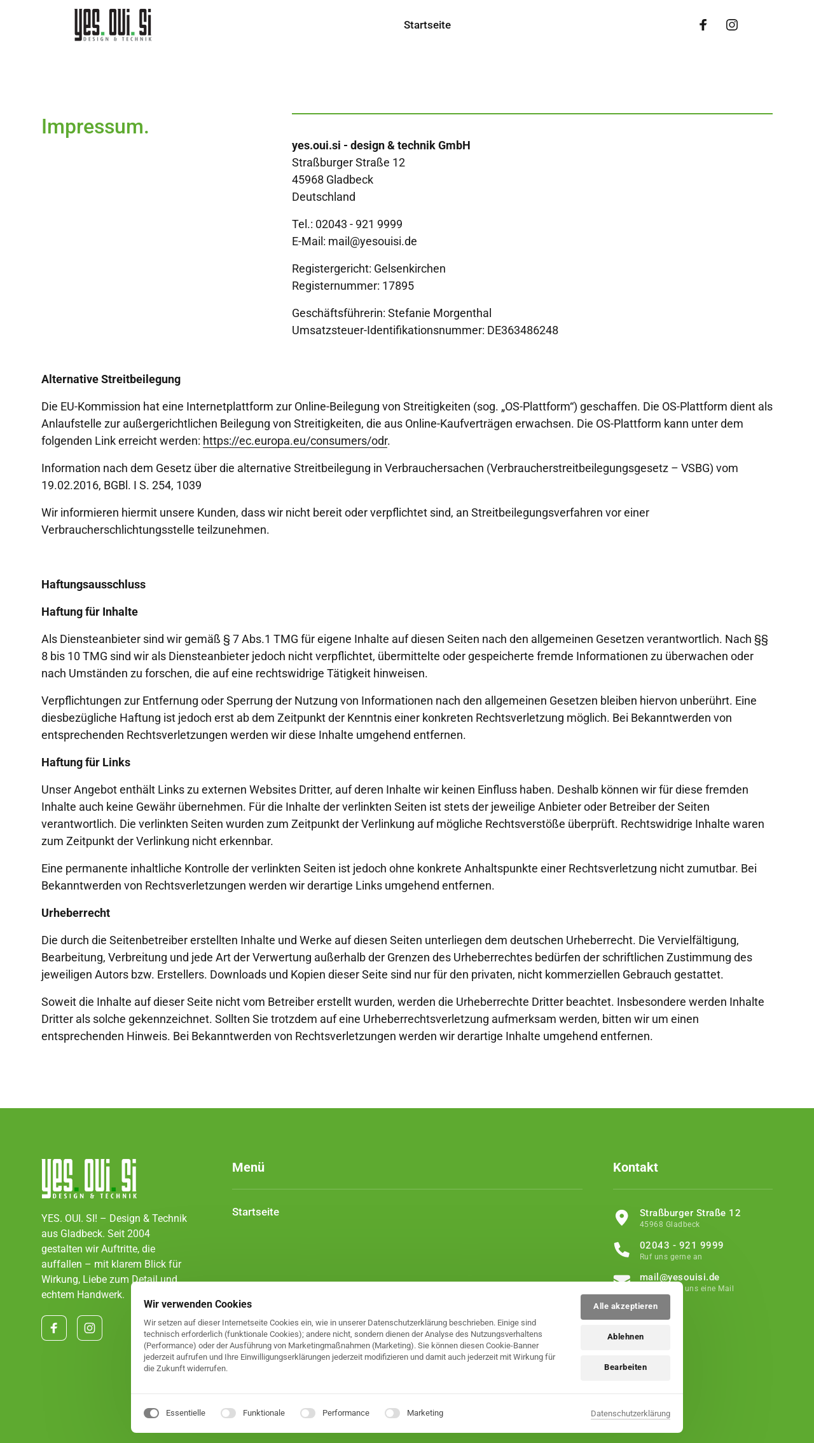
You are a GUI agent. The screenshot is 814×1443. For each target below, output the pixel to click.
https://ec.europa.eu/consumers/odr (295, 440)
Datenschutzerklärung (630, 1413)
